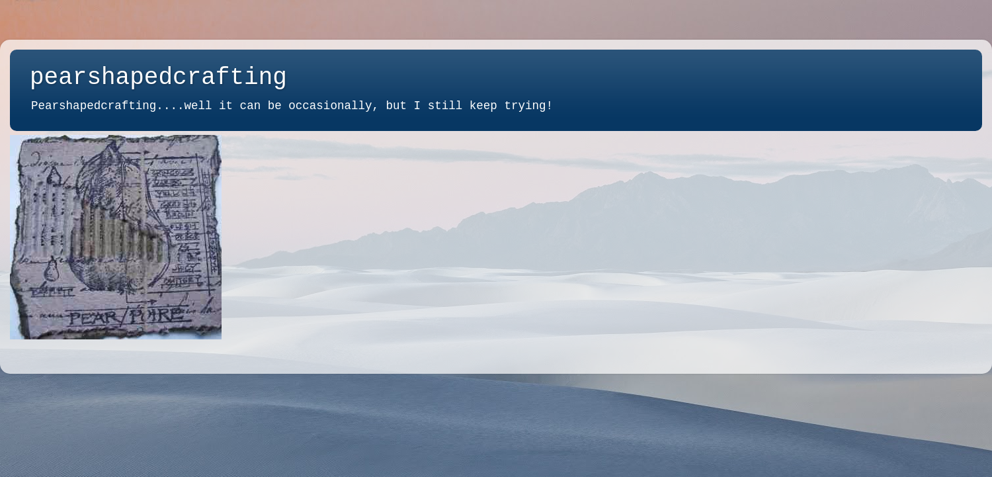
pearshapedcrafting (158, 77)
